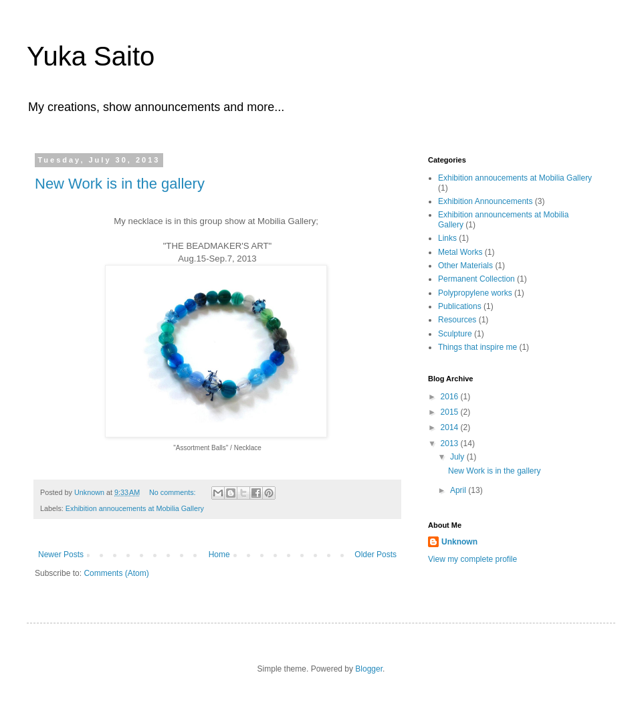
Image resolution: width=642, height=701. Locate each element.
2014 (451, 427)
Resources (457, 319)
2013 (451, 443)
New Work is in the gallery (120, 183)
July (458, 457)
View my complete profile (472, 559)
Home (219, 554)
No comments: (173, 492)
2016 (451, 396)
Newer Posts (61, 554)
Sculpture (455, 333)
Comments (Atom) (116, 573)
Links (447, 238)
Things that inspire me (477, 347)
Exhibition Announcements (485, 201)
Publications (459, 306)
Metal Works (460, 252)
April (459, 490)
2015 (451, 412)
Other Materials (465, 265)
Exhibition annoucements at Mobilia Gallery (135, 508)
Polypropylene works (475, 293)
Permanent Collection (476, 279)
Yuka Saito (90, 56)
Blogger (369, 669)
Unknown (459, 541)
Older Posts (375, 554)
